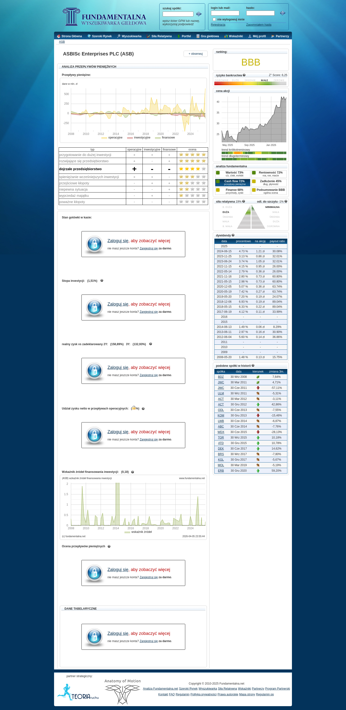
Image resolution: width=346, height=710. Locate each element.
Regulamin (182, 694)
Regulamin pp (265, 694)
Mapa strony (247, 694)
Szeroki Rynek (188, 688)
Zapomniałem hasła (259, 24)
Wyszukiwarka (207, 688)
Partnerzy (258, 688)
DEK (221, 448)
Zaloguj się (117, 240)
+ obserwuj (196, 53)
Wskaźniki (244, 688)
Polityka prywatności (204, 694)
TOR (221, 437)
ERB (221, 470)
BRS (221, 454)
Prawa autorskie (227, 694)
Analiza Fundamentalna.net (160, 688)
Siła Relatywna (227, 688)
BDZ (221, 377)
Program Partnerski (277, 688)
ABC (221, 426)
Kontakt (163, 694)
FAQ (172, 694)
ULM (221, 393)
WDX (220, 432)
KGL (221, 459)
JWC (221, 382)
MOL (221, 465)
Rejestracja (218, 24)
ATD (221, 443)
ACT (221, 399)
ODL (221, 410)
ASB (62, 41)
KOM (221, 415)
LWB (221, 421)
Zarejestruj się (149, 248)
